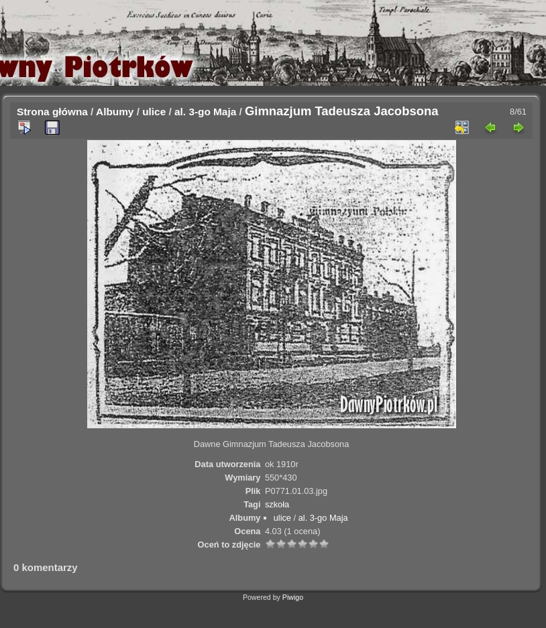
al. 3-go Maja (205, 111)
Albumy (114, 111)
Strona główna (52, 111)
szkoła (277, 504)
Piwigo (292, 597)
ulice (154, 111)
